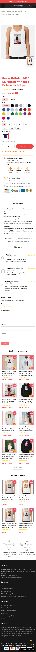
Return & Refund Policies (8, 610)
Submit (5, 343)
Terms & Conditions (7, 588)
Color (4, 102)
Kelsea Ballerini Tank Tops (10, 15)
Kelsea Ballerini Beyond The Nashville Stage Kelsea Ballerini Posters (26, 429)
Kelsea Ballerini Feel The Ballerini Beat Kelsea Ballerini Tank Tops (9, 498)
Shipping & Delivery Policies (9, 605)
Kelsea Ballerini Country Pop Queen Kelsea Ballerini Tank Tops (26, 498)
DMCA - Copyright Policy (8, 594)
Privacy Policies (6, 591)
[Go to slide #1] (13, 70)
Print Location (6, 131)
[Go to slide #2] (23, 70)
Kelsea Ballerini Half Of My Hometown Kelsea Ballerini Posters (9, 401)
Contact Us (4, 613)
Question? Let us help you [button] (27, 649)
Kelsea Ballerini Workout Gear (17, 12)
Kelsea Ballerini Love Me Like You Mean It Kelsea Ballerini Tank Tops (9, 525)
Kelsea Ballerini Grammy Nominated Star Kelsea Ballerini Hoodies (26, 456)
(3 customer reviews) (17, 89)
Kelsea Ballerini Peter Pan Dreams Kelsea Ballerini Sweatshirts (8, 429)
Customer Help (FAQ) (7, 616)
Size (3, 121)
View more (18, 468)
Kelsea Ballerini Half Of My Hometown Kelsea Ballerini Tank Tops (26, 525)
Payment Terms (6, 608)
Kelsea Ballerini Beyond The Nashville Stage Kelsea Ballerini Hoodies (26, 373)
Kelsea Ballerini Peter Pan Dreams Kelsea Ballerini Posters (8, 456)
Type (3, 96)
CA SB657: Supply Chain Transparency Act (13, 596)
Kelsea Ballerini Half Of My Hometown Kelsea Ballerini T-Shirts (9, 373)
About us (4, 586)
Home (3, 12)
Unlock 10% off (32, 644)
